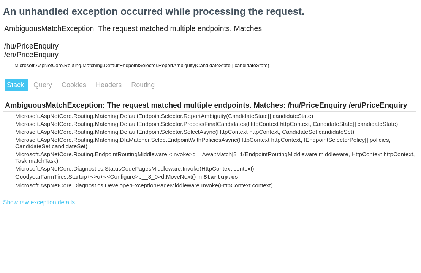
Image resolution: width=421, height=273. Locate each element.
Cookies (75, 85)
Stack (16, 85)
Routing (143, 85)
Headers (109, 85)
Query (43, 85)
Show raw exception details (39, 202)
